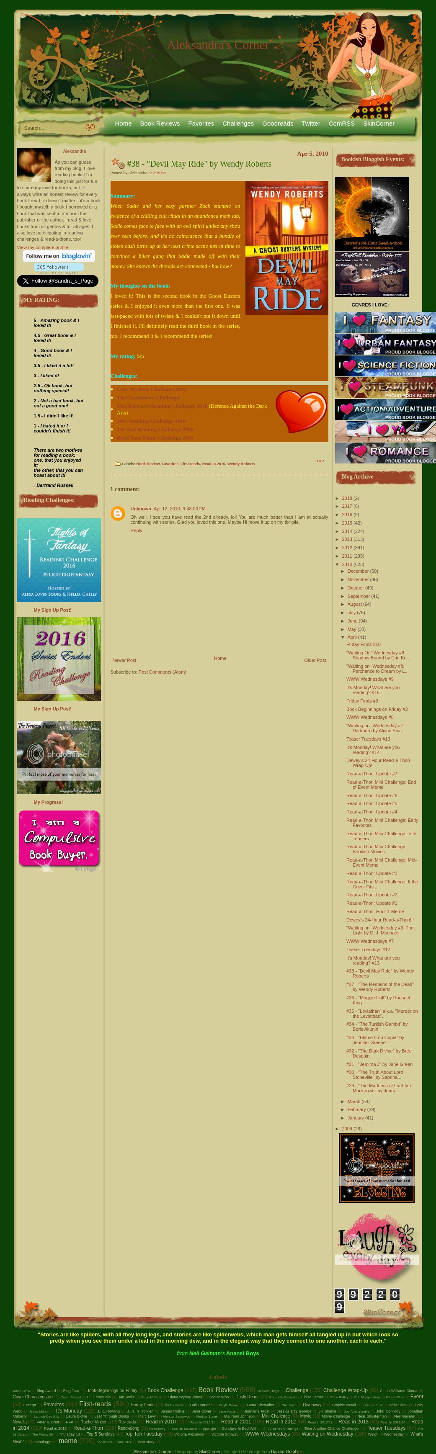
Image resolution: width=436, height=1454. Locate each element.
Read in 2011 (236, 1422)
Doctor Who (219, 1397)
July (352, 612)
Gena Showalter (260, 1405)
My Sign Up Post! (53, 609)
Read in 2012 (281, 1422)
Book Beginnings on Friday (111, 1390)
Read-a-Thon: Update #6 (371, 795)
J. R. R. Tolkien (140, 1411)
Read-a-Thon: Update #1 (371, 903)
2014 (347, 531)
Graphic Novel (344, 1405)
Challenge (297, 1390)
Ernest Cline (395, 1397)
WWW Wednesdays (267, 1434)
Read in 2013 (353, 1422)
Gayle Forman (229, 1405)
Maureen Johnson (239, 1416)
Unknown (141, 508)
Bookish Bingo (268, 1391)
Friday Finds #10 (363, 644)
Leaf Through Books (111, 1416)
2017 (347, 506)
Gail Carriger (201, 1405)
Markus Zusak (207, 1416)
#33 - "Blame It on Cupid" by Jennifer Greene (375, 1040)
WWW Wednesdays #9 (370, 679)
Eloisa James (312, 1397)
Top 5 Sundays (100, 1434)
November (358, 579)
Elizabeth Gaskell (282, 1397)
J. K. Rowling (108, 1411)
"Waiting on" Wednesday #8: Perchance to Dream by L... (377, 669)
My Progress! (48, 802)
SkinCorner (379, 123)
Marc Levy (147, 1416)
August (355, 604)
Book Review (148, 464)
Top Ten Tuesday (143, 1434)
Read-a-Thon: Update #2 (371, 894)
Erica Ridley (339, 1397)
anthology (42, 1442)
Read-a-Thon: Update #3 (371, 873)
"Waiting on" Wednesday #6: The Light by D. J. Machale (379, 930)
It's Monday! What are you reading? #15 (373, 690)
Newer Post (125, 660)
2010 (347, 564)
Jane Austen (228, 1411)
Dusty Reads (247, 1397)
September (359, 596)
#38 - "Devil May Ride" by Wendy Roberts (199, 163)
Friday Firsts (174, 1405)
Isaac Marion (39, 1411)
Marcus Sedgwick (176, 1416)
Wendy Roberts (241, 464)
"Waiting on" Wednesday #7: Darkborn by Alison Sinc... (375, 728)
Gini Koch (288, 1405)
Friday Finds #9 (362, 700)
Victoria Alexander (189, 1434)
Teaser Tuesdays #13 (368, 738)
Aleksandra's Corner (218, 44)
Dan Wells (125, 1397)
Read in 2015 (55, 1428)
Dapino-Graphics (286, 1451)
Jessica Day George (294, 1411)
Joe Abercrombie (356, 1411)
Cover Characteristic (32, 1397)
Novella (20, 1422)
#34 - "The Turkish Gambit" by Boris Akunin (377, 1027)
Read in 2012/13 (320, 1422)
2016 (347, 514)
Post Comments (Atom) (162, 671)
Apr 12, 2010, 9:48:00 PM (180, 508)
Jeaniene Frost (256, 1411)
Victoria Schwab (225, 1434)
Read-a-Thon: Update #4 (371, 811)
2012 (347, 547)
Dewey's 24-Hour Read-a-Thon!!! (380, 919)
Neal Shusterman (372, 1416)
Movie (306, 1416)
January (356, 1117)
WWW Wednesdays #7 (370, 941)
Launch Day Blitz (46, 1416)
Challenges (238, 123)
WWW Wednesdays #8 (370, 717)
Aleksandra (74, 151)
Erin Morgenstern (367, 1397)
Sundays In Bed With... (241, 1428)
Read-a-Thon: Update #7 (371, 773)
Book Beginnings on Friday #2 (377, 709)
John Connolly (388, 1411)
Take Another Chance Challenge (331, 1428)
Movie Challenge (336, 1416)
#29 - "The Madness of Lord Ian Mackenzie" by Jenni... (378, 1088)
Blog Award (46, 1391)
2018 (347, 498)
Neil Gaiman (404, 1416)
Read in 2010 (213, 464)
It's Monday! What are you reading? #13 (373, 960)
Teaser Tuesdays (386, 1428)
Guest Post (373, 1405)
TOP (320, 461)
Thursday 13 (69, 1434)
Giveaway (312, 1405)
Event (416, 1397)
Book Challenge (165, 1390)
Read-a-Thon (88, 1428)
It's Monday (69, 1411)
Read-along (128, 1428)
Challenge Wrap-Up (345, 1390)
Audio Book (22, 1391)
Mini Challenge (276, 1416)
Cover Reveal (71, 1397)
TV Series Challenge (282, 1429)
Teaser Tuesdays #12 (368, 949)
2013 (347, 539)
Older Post (315, 660)
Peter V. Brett (48, 1422)
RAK (70, 1422)
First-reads (190, 464)
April (352, 637)
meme (68, 1440)
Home (123, 123)
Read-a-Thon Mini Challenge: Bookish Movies (376, 849)
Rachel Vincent (94, 1422)
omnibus (124, 1442)
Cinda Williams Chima (398, 1391)
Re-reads (127, 1422)
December (358, 571)
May (352, 629)
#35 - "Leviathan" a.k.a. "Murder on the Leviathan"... (382, 1014)
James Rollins (173, 1411)
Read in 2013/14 (392, 1422)
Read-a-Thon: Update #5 (371, 803)
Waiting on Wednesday (327, 1434)
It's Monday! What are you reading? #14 (373, 750)
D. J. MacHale (99, 1397)
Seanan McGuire (184, 1429)
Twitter (311, 123)
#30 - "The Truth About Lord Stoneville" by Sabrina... (374, 1075)
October (356, 587)
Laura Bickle (76, 1416)
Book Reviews (160, 123)
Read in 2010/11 (203, 1422)
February (357, 1109)
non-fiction (104, 1442)
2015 (347, 522)
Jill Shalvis (328, 1411)
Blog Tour (71, 1391)
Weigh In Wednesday (385, 1434)
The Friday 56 (42, 1434)
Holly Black (398, 1405)
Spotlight (209, 1429)
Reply (136, 530)
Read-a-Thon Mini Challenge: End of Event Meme (381, 785)
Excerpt (29, 1405)
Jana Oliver (201, 1411)
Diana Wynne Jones (185, 1397)
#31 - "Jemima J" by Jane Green (379, 1064)
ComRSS (342, 123)
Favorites (201, 123)
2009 (347, 1128)
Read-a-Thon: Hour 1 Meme (375, 911)
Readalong (157, 1429)
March (354, 1101)
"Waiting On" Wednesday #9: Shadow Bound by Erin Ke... (378, 655)
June (353, 620)
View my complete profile (42, 247)
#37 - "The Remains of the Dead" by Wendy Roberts (380, 987)
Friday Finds (143, 1405)
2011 (347, 555)
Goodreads (277, 123)
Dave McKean (151, 1397)
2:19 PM (160, 173)
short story (145, 1442)
